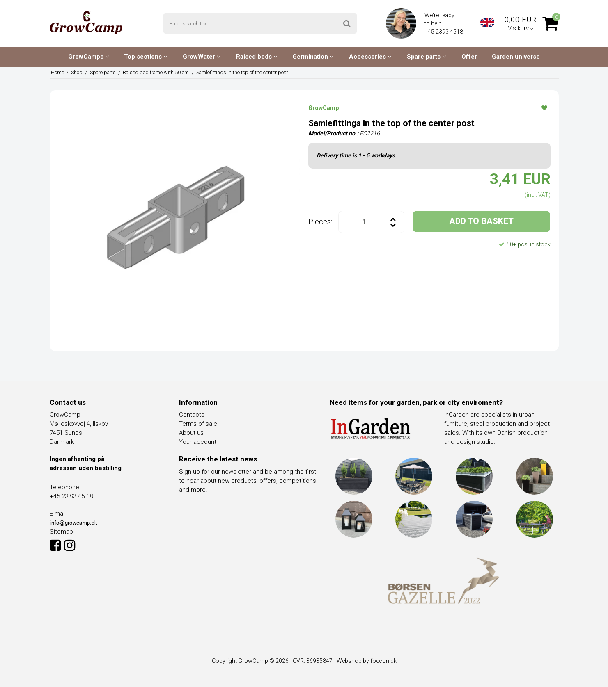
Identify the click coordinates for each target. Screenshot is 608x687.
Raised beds (257, 56)
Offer (469, 56)
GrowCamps (88, 56)
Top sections (145, 56)
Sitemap (61, 531)
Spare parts (426, 56)
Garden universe (516, 56)
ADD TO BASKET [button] (481, 221)
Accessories (370, 56)
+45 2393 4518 (444, 31)
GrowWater (202, 56)
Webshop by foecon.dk (367, 660)
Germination (313, 56)
